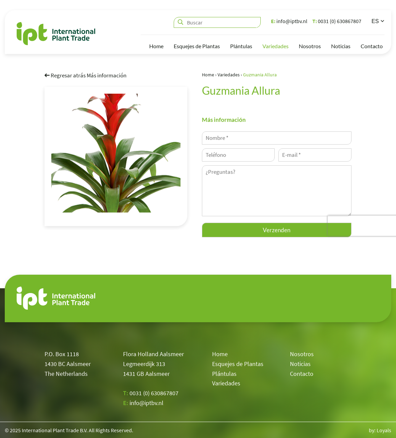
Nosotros (310, 46)
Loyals (384, 430)
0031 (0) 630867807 (336, 21)
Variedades (275, 46)
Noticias (340, 46)
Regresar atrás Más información (85, 75)
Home (156, 46)
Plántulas (241, 46)
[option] (115, 152)
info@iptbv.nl (289, 21)
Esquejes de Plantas (197, 46)
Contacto (372, 46)
